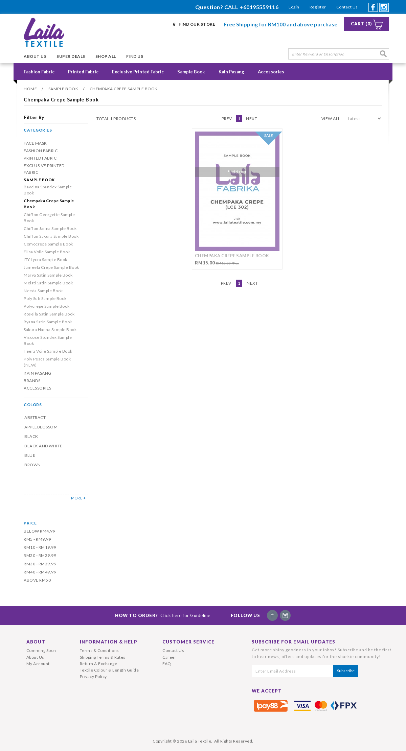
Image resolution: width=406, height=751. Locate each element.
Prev (227, 118)
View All (330, 118)
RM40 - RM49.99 (40, 571)
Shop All (105, 56)
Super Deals (71, 56)
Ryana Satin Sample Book (48, 321)
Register (318, 6)
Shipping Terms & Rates (103, 657)
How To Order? (162, 615)
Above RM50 (37, 580)
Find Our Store (197, 24)
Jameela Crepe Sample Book (51, 267)
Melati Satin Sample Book (48, 282)
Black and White (43, 445)
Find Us (134, 56)
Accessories (271, 71)
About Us (35, 56)
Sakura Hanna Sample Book (50, 329)
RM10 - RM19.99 (40, 547)
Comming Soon (41, 650)
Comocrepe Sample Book (48, 244)
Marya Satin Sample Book (48, 275)
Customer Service (188, 641)
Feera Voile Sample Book (48, 351)
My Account (38, 663)
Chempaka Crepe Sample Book (124, 88)
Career (169, 657)
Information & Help (108, 641)
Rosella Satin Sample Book (49, 313)
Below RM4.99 (39, 531)
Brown (32, 464)
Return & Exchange (98, 663)
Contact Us (347, 6)
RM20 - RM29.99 (40, 555)
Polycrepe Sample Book (47, 306)
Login (294, 6)
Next (251, 118)
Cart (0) (361, 23)
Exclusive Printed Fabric (138, 71)
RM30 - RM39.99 (40, 563)
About (35, 641)
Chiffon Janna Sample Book (50, 228)
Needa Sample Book (43, 290)
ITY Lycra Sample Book (45, 259)
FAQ (166, 663)
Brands (32, 380)
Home (30, 88)
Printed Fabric (83, 71)
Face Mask (35, 143)
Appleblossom (41, 426)
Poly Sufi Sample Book (45, 298)
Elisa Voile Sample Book (47, 251)
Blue (29, 455)
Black (31, 436)
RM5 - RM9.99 (37, 539)
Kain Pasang (231, 71)
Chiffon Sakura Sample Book (51, 236)
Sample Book (191, 71)
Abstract (35, 417)
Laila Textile (199, 741)
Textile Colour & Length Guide (109, 670)
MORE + (78, 498)
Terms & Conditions (99, 650)
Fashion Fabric (39, 71)
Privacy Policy (93, 676)
